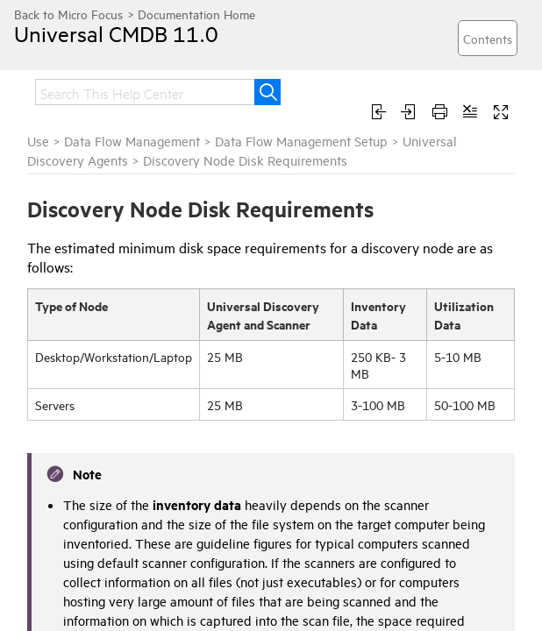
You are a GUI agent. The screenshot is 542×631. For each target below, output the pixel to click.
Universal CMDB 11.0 (116, 33)
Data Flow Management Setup (301, 140)
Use (38, 140)
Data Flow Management (132, 140)
